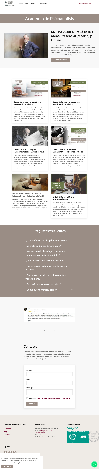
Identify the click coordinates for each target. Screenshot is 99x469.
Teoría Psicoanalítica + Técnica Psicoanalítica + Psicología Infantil (28, 188)
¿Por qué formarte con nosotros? (43, 277)
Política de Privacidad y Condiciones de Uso (53, 392)
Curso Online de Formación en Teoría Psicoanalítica (27, 96)
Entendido (7, 466)
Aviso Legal (7, 450)
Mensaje (29, 381)
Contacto (42, 4)
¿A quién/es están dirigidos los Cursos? (46, 233)
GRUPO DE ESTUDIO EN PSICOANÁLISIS (64, 191)
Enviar (32, 397)
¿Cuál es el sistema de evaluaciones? (44, 253)
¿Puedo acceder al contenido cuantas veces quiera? (45, 270)
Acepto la (48, 392)
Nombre (29, 364)
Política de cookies (10, 453)
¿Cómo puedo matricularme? (41, 283)
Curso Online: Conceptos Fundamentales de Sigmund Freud (29, 144)
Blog (33, 4)
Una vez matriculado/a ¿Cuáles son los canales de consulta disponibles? (46, 246)
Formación (24, 4)
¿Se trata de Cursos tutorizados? (43, 239)
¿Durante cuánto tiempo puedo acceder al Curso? (47, 261)
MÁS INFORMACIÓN (60, 53)
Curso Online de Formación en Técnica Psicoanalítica (66, 96)
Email (28, 373)
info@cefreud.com (46, 424)
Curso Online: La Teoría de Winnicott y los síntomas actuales (68, 144)
